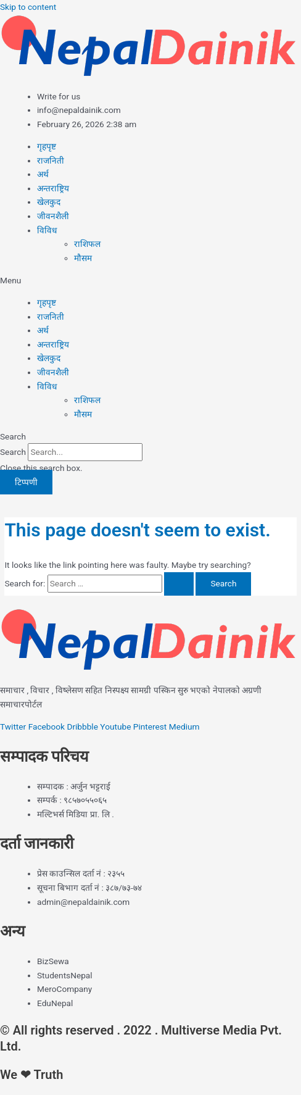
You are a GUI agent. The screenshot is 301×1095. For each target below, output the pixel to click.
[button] (150, 280)
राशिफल (87, 244)
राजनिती (50, 160)
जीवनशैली (53, 216)
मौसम (83, 258)
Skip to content (28, 7)
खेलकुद (48, 202)
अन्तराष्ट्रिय (53, 188)
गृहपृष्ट (46, 146)
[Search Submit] (179, 584)
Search (13, 452)
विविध (47, 230)
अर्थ (43, 174)
